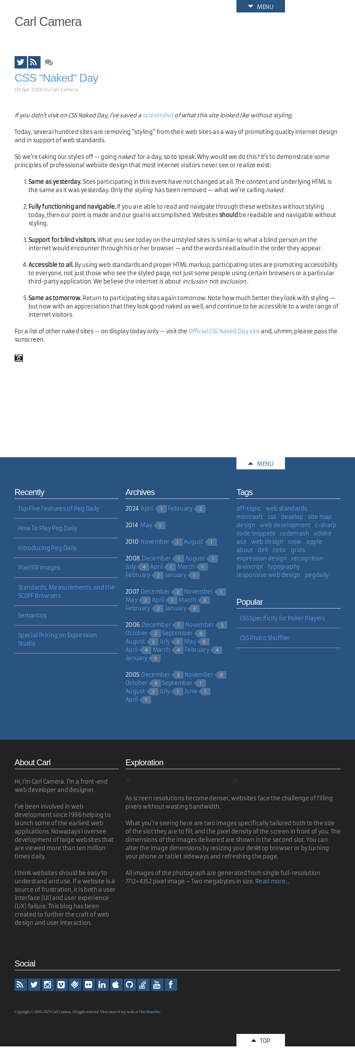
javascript (249, 566)
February (180, 508)
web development (285, 525)
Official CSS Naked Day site (224, 331)
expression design (261, 558)
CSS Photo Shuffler (264, 637)
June (190, 691)
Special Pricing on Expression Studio (57, 639)
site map (320, 516)
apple (314, 541)
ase (241, 541)
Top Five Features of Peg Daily (58, 508)
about (244, 550)
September (177, 633)
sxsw (294, 541)
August (193, 541)
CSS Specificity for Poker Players (282, 618)
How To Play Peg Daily (47, 528)
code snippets (255, 533)
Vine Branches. (149, 1011)
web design (267, 541)
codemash (294, 533)
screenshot (157, 115)
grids (298, 550)
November (154, 541)
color (279, 550)
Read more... (272, 881)
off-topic (248, 508)
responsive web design (268, 574)
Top (260, 1040)
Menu (260, 6)
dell (263, 550)
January (176, 574)
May (146, 525)
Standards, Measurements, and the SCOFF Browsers (66, 591)
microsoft (249, 516)
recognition (307, 558)
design (245, 525)
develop (292, 516)
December (156, 558)
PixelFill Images (39, 567)
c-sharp (325, 525)
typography (284, 566)
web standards (286, 508)
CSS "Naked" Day (56, 78)
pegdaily (317, 574)
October (136, 633)
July (130, 566)
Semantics (32, 615)
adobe (322, 533)
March (186, 566)
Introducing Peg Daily (47, 547)
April (147, 508)
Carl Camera (48, 22)
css (272, 516)
